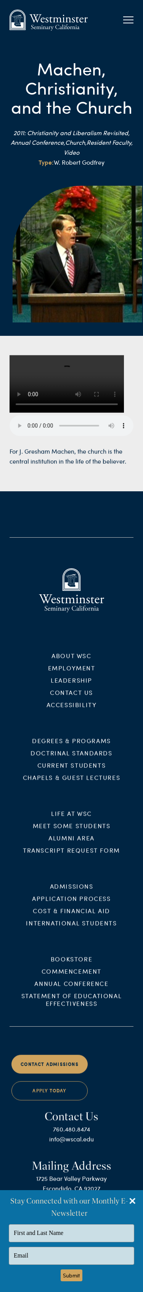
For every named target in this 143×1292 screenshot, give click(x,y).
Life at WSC (71, 820)
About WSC (71, 662)
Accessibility (72, 711)
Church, (76, 142)
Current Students (71, 771)
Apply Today (49, 1097)
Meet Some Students (72, 832)
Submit (71, 1275)
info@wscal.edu (71, 1145)
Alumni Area (71, 844)
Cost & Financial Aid (71, 917)
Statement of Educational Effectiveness (71, 1005)
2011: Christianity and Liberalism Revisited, (71, 133)
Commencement (71, 977)
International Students (71, 929)
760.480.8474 (71, 1135)
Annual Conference (71, 989)
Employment (71, 674)
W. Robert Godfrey (79, 162)
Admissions (71, 892)
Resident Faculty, (110, 142)
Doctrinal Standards (71, 759)
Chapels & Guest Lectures (71, 784)
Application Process (71, 905)
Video (71, 152)
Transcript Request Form (71, 856)
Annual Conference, (38, 142)
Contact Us (71, 699)
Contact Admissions (50, 1070)
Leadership (71, 686)
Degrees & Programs (71, 747)
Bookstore (71, 965)
